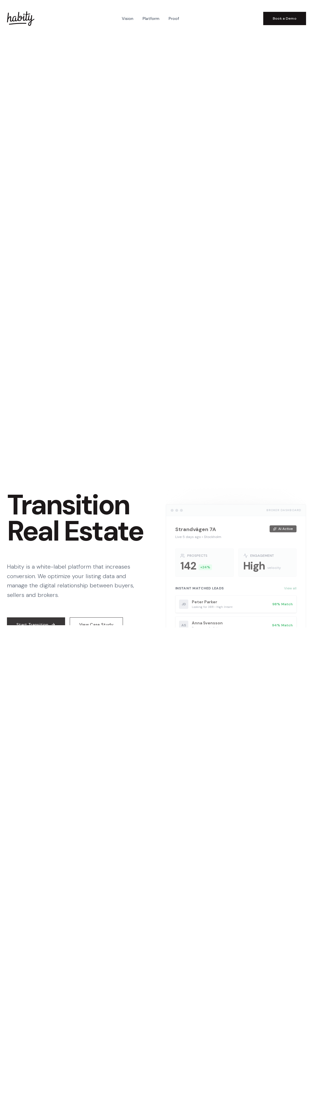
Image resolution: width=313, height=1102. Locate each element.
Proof (174, 18)
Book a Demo (285, 18)
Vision (127, 18)
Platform (151, 18)
